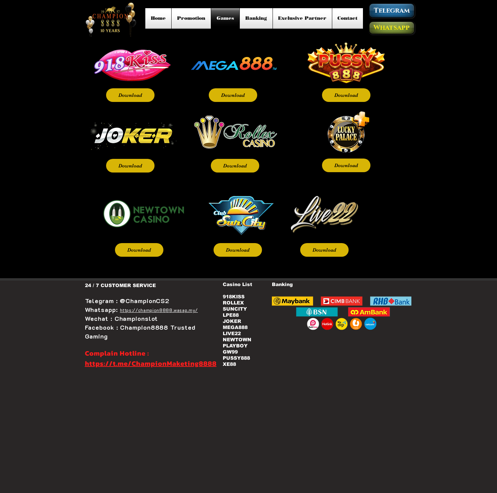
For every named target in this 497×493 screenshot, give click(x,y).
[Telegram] (392, 10)
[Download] (130, 95)
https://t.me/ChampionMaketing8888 (151, 363)
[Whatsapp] (392, 27)
